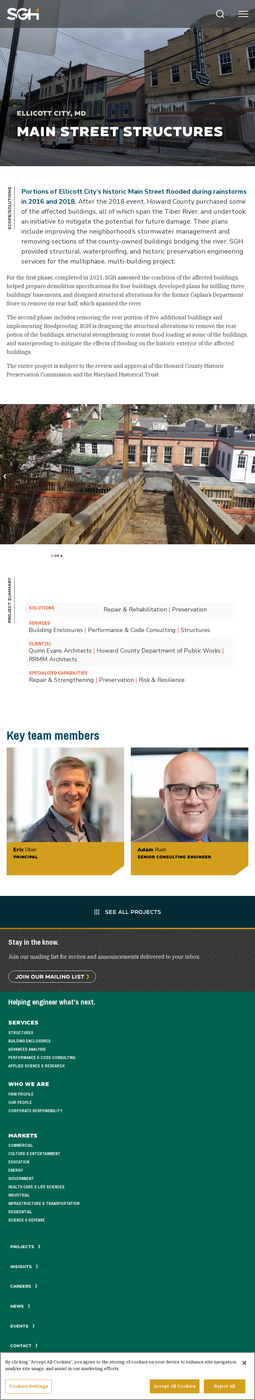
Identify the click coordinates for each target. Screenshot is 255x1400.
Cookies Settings (28, 1387)
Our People (20, 1102)
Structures (20, 1032)
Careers (24, 1286)
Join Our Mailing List (49, 976)
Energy (15, 1170)
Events (22, 1326)
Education (18, 1162)
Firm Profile (21, 1094)
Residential (20, 1212)
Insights (24, 1266)
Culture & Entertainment (34, 1153)
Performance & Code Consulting (41, 1057)
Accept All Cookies (174, 1387)
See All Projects (127, 911)
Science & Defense (26, 1220)
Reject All (224, 1387)
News (20, 1306)
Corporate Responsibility (35, 1111)
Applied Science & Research (36, 1066)
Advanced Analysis (26, 1049)
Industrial (19, 1195)
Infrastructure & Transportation (43, 1203)
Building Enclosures (29, 1041)
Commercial (20, 1145)
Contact (24, 1345)
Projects (25, 1246)
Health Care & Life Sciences (36, 1187)
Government (21, 1178)
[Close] (244, 1364)
